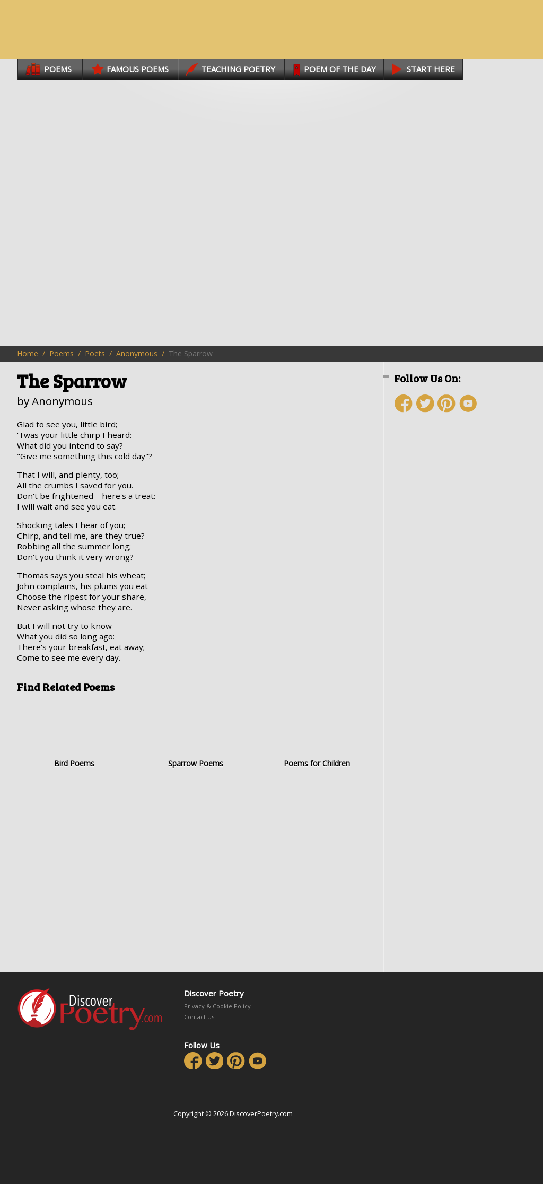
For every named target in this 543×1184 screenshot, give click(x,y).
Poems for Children (317, 734)
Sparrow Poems (195, 734)
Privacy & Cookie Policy (217, 1006)
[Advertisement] (457, 516)
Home (27, 353)
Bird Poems (74, 734)
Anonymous (136, 353)
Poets (95, 353)
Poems (61, 353)
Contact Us (199, 1017)
